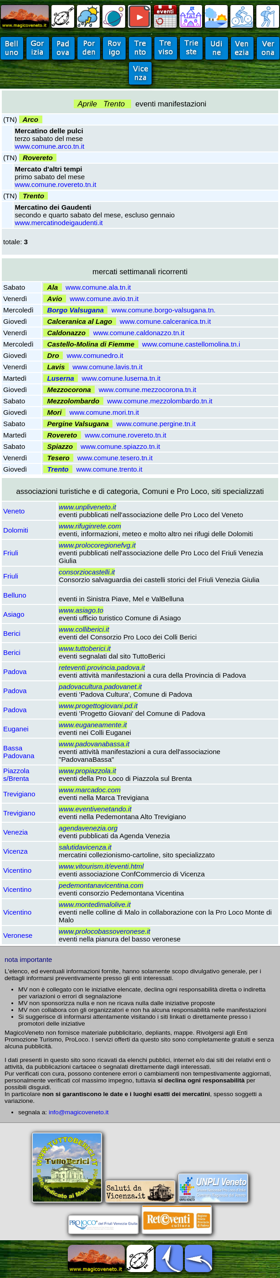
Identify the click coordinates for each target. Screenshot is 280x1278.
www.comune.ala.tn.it (98, 287)
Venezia (15, 832)
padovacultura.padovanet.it (100, 686)
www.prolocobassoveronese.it (104, 931)
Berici (11, 633)
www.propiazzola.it (87, 771)
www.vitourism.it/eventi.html (101, 866)
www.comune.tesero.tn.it (115, 458)
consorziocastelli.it (87, 572)
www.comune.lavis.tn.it (107, 367)
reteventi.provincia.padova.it (102, 667)
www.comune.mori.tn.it (104, 412)
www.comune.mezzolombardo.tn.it (159, 401)
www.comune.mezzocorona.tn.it (147, 389)
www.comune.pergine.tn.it (156, 424)
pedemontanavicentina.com (101, 885)
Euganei (16, 729)
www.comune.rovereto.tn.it (56, 184)
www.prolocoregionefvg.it (97, 545)
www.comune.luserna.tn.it (121, 378)
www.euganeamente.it (93, 725)
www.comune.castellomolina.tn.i (191, 344)
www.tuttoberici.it (85, 648)
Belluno (14, 595)
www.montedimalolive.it (95, 904)
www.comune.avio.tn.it (104, 298)
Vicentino (17, 870)
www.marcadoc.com (90, 790)
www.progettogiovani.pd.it (98, 705)
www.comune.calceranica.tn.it (165, 321)
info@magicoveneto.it (79, 1112)
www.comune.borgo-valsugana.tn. (164, 310)
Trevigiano (19, 794)
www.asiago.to (81, 610)
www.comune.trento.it (109, 469)
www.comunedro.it (95, 355)
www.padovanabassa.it (94, 744)
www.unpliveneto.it (87, 507)
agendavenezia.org (88, 828)
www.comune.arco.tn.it (50, 146)
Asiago (13, 614)
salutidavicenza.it (85, 847)
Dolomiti (15, 530)
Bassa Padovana (18, 752)
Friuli (10, 553)
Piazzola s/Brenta (16, 774)
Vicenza (15, 851)
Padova (15, 671)
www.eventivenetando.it (95, 809)
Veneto (14, 511)
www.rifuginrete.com (90, 526)
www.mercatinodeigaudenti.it (59, 222)
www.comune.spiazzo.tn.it (120, 446)
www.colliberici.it (84, 629)
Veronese (17, 935)
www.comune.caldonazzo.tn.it (138, 333)
